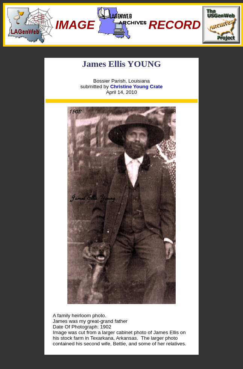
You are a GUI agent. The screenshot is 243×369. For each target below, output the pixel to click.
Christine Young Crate (136, 86)
